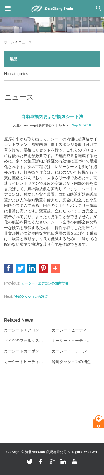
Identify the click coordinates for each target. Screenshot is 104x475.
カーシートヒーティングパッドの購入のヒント (72, 330)
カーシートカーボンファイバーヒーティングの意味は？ (24, 351)
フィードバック (15, 427)
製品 (13, 59)
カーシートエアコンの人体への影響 (72, 351)
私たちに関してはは (19, 394)
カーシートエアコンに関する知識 (24, 330)
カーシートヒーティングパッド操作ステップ (72, 340)
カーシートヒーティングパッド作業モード (24, 361)
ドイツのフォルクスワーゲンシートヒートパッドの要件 (24, 340)
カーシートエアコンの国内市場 (44, 283)
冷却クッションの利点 (31, 297)
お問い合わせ (14, 419)
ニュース (25, 42)
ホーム (9, 42)
